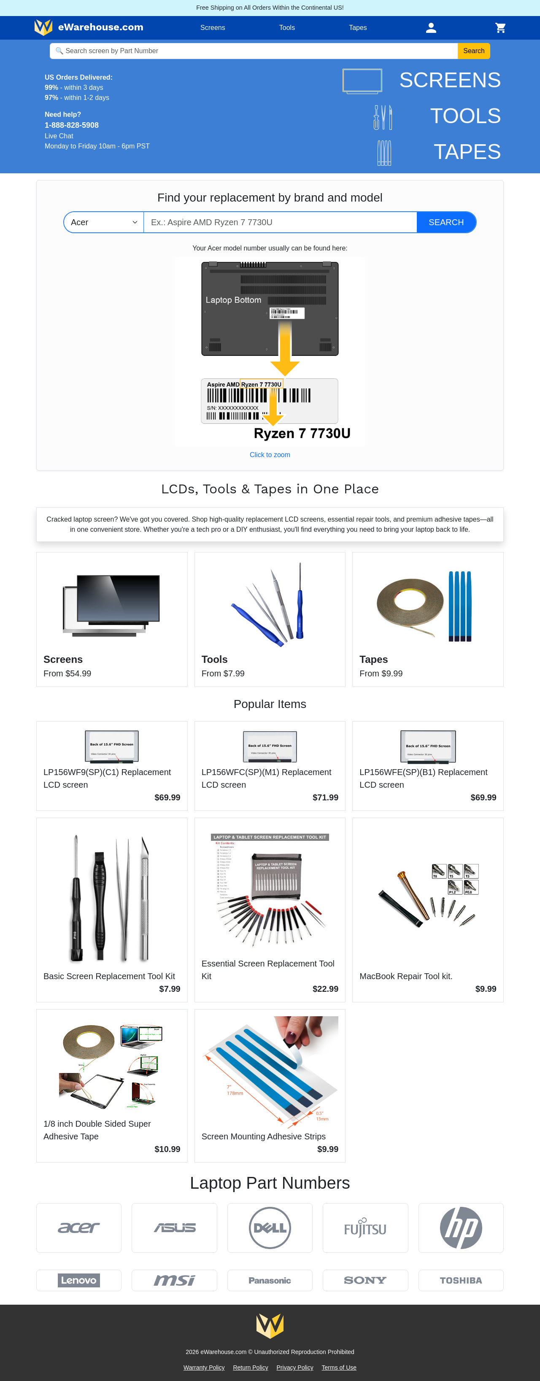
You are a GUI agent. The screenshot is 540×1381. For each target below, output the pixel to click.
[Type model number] (280, 222)
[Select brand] (104, 222)
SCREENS (422, 80)
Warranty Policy (204, 1367)
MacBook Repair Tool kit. (406, 976)
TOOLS (437, 116)
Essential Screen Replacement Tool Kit (268, 970)
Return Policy (250, 1367)
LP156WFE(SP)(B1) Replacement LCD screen (423, 778)
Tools (287, 27)
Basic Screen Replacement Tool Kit (109, 976)
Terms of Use (339, 1367)
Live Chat (59, 136)
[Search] (446, 222)
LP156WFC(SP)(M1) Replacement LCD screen (267, 778)
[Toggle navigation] (431, 28)
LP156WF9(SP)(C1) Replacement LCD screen (107, 778)
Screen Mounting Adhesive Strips (264, 1136)
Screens (212, 27)
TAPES (439, 152)
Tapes (358, 27)
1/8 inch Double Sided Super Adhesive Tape (97, 1130)
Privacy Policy (295, 1367)
